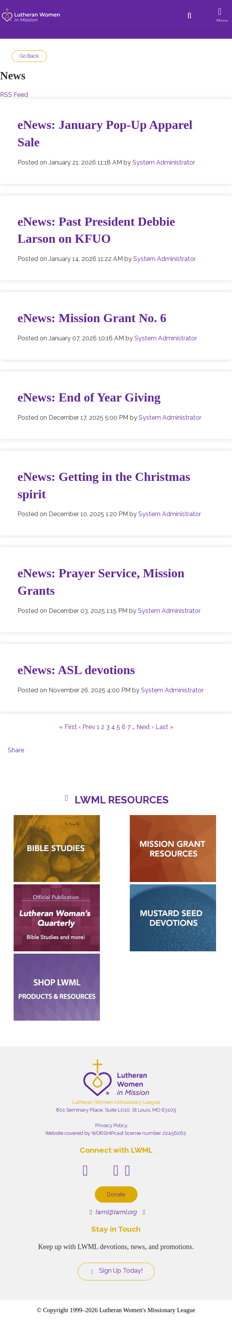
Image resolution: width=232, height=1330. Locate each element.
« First (68, 727)
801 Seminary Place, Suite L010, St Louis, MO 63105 (116, 1110)
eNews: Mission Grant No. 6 (91, 318)
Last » (164, 727)
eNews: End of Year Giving (88, 397)
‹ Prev (86, 727)
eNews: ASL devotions (76, 670)
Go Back (29, 56)
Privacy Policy (111, 1125)
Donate (116, 1194)
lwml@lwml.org (113, 1212)
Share (16, 750)
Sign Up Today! (116, 1271)
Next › (145, 727)
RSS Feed (14, 94)
